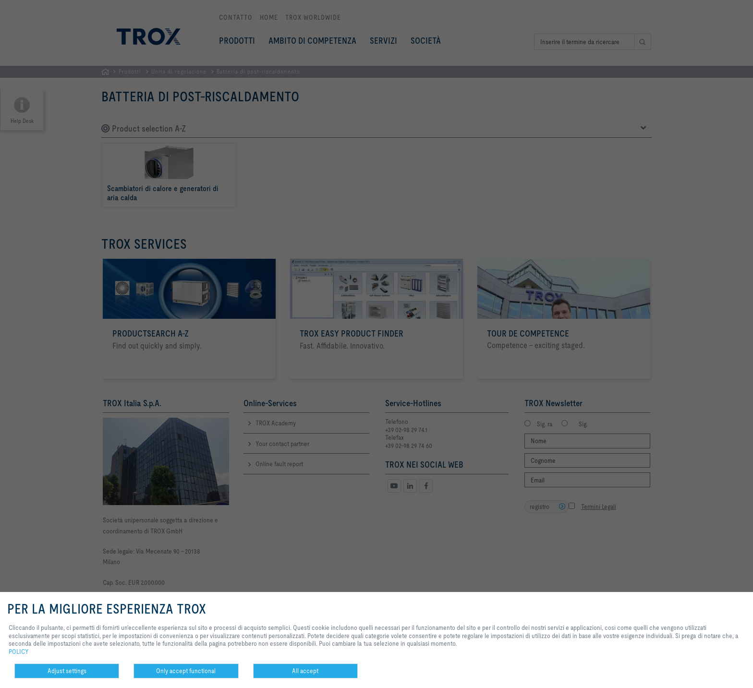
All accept (305, 671)
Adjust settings (67, 671)
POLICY (19, 651)
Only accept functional (186, 671)
